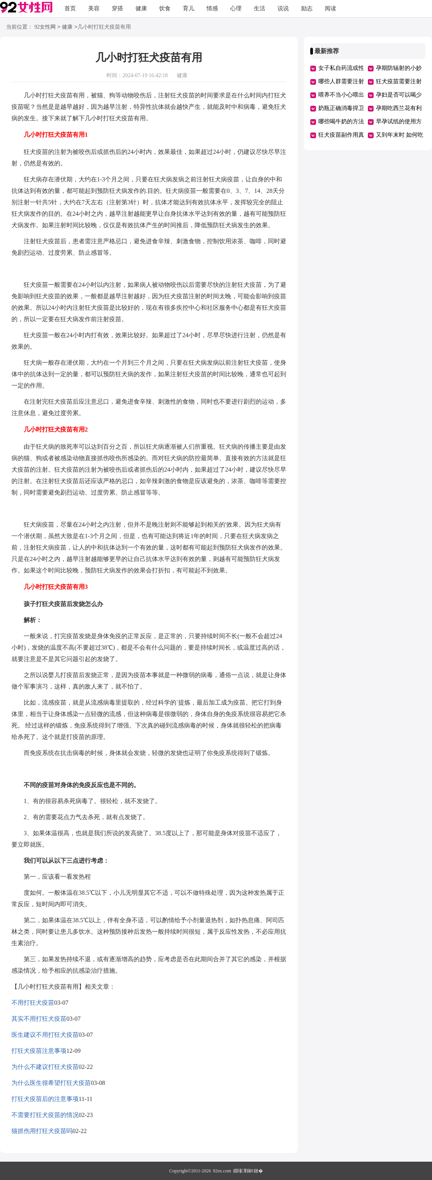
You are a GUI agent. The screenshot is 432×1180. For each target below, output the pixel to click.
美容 (94, 8)
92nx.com (222, 1171)
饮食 (165, 8)
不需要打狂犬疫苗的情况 (45, 1115)
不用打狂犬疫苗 (32, 1002)
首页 (70, 8)
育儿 (188, 8)
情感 (212, 8)
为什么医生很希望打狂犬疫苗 (51, 1083)
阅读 (330, 8)
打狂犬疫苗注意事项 (38, 1050)
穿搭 (117, 8)
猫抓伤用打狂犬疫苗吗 (42, 1131)
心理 (236, 8)
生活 (259, 8)
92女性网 (45, 27)
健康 (141, 8)
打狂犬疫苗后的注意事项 (45, 1099)
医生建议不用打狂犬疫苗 (45, 1034)
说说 (283, 8)
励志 (307, 8)
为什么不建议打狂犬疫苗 (45, 1067)
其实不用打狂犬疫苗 (38, 1018)
